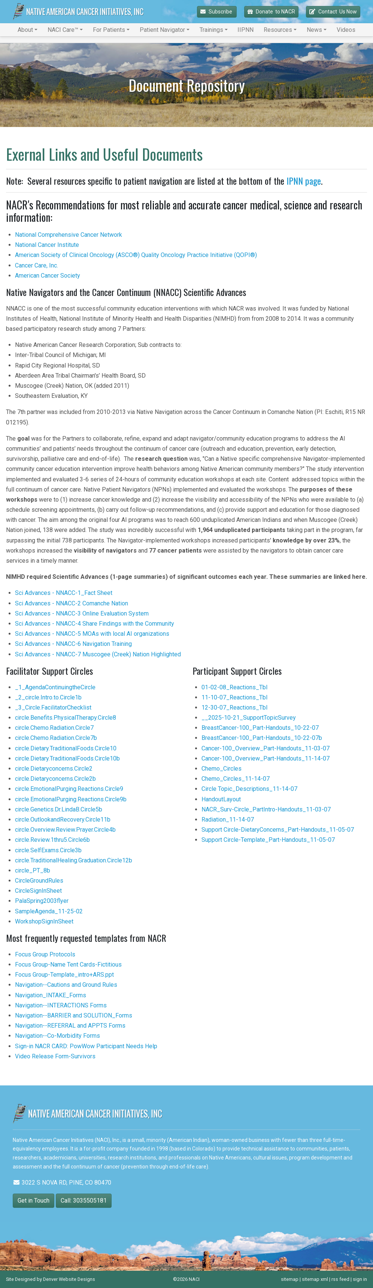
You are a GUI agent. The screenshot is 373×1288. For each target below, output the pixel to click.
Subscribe (216, 12)
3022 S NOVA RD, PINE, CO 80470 (62, 1182)
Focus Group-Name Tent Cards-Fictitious (68, 964)
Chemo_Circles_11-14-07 (235, 778)
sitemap (289, 1279)
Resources (278, 29)
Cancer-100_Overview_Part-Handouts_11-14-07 (265, 758)
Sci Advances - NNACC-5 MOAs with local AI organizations (92, 633)
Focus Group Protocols (45, 954)
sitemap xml (315, 1279)
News (314, 29)
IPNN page (303, 180)
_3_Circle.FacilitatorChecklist (53, 707)
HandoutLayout (221, 799)
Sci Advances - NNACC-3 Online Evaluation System (82, 613)
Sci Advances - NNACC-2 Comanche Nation (71, 603)
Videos (346, 29)
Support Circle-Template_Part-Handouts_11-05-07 (268, 839)
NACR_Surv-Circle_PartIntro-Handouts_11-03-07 (266, 809)
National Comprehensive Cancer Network (68, 234)
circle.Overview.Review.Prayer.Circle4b (65, 829)
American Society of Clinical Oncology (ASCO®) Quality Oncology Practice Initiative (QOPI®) (136, 254)
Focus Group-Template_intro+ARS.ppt (64, 974)
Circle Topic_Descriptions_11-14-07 (249, 788)
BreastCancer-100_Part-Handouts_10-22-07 (260, 727)
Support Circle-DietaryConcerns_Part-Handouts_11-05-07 (277, 829)
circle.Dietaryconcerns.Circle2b (55, 778)
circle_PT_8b (32, 870)
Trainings (211, 29)
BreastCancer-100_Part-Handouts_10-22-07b (261, 737)
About (25, 29)
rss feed (340, 1279)
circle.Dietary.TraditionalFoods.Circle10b (67, 758)
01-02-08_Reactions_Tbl (234, 687)
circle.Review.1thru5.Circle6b (52, 839)
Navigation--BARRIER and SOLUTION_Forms (73, 1015)
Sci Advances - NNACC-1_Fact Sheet (63, 592)
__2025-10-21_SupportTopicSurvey (248, 717)
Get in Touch (33, 1200)
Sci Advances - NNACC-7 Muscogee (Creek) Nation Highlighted (98, 654)
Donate (271, 12)
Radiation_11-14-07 (227, 819)
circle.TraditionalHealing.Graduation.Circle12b (73, 860)
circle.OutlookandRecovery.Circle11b (62, 819)
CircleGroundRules (39, 880)
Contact (333, 12)
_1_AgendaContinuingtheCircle (55, 687)
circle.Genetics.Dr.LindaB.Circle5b (58, 809)
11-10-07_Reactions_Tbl (234, 697)
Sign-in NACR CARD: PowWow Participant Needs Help (86, 1046)
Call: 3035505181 (84, 1200)
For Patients (109, 29)
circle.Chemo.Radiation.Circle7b (56, 737)
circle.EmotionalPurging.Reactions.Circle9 (69, 788)
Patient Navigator (162, 29)
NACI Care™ (63, 29)
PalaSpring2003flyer (42, 900)
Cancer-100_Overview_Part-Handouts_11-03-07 (265, 748)
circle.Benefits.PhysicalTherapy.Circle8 (65, 717)
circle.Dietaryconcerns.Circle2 (54, 768)
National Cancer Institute (47, 244)
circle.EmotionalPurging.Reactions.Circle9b (71, 799)
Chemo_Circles (221, 768)
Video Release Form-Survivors (55, 1056)
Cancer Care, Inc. (36, 265)
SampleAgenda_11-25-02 (49, 911)
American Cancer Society (47, 275)
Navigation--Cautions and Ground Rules (66, 984)
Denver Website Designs (69, 1279)
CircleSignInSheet (38, 890)
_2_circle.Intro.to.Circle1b (48, 697)
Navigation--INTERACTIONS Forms (61, 1005)
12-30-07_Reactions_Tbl (234, 707)
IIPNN (245, 29)
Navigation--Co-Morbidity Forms (57, 1035)
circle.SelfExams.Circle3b (48, 850)
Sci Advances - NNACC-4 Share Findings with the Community (94, 623)
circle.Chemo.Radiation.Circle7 (54, 727)
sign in (360, 1279)
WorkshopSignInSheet (44, 921)
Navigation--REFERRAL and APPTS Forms (70, 1025)
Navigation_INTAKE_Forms (50, 995)
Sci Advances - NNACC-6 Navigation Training (73, 643)
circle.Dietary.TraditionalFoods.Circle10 (65, 748)
